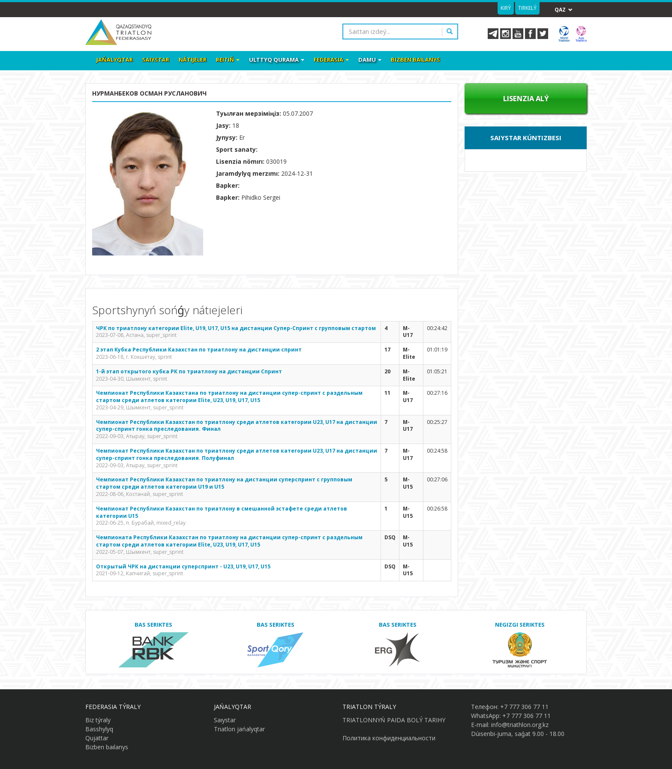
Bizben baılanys (415, 59)
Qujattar (96, 738)
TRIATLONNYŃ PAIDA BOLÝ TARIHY (393, 720)
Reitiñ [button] (228, 59)
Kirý (506, 8)
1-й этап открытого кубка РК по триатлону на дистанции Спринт (189, 371)
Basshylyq (99, 729)
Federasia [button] (331, 59)
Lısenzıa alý (526, 98)
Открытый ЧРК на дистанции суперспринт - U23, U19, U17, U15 (183, 566)
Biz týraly (98, 720)
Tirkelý (527, 8)
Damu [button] (369, 59)
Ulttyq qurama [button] (276, 59)
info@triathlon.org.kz (520, 725)
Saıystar (155, 59)
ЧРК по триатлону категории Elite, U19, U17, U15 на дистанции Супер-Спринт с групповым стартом (236, 328)
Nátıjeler (193, 59)
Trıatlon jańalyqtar (239, 729)
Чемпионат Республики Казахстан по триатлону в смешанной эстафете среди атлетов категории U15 (221, 512)
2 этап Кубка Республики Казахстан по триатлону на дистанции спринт (199, 349)
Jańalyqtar (114, 59)
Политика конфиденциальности (388, 738)
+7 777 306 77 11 (524, 707)
